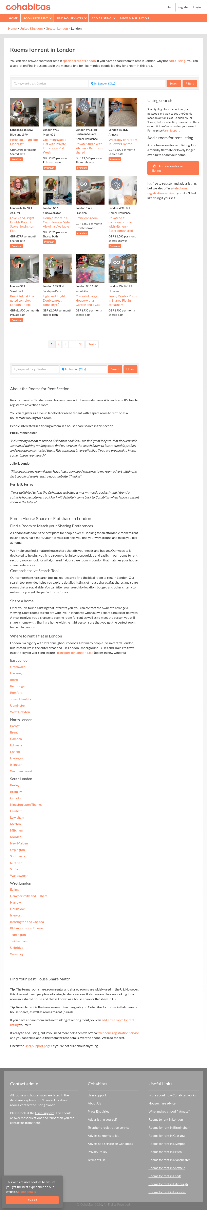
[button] (51, 18)
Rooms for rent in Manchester (169, 1160)
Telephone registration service (108, 1127)
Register (183, 7)
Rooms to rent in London (166, 1119)
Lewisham (17, 817)
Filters (190, 83)
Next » (92, 344)
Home (13, 18)
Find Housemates (70, 18)
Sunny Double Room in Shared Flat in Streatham (123, 300)
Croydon (16, 798)
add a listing (177, 61)
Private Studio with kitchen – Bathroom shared (89, 148)
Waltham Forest (21, 771)
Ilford (14, 679)
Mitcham (16, 830)
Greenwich (17, 667)
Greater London (57, 28)
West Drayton (20, 712)
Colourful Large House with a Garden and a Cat (88, 300)
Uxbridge (16, 947)
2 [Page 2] (58, 344)
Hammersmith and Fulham (28, 896)
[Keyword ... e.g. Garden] (50, 83)
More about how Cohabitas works (172, 1095)
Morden (15, 837)
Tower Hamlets (20, 699)
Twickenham (18, 941)
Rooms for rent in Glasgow (167, 1135)
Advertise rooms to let (103, 1135)
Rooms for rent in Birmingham (169, 1127)
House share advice (162, 1103)
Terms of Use (97, 1160)
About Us (94, 1103)
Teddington (18, 934)
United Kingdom (31, 28)
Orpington (17, 850)
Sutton (15, 869)
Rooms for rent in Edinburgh (168, 1184)
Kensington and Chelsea (27, 922)
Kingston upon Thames (26, 804)
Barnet (15, 726)
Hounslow (17, 909)
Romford (16, 692)
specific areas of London (79, 61)
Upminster (17, 705)
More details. (27, 1191)
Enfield (15, 751)
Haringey (16, 758)
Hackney (16, 673)
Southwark (17, 856)
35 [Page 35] (80, 344)
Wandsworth (19, 875)
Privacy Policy (97, 1152)
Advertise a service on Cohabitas (110, 1143)
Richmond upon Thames (27, 928)
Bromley (16, 791)
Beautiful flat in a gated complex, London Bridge (22, 300)
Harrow (15, 902)
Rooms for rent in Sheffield (167, 1168)
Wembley (16, 954)
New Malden (19, 843)
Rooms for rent (35, 18)
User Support (171, 130)
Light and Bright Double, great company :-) (54, 300)
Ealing (14, 889)
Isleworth (16, 915)
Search (176, 83)
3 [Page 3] (65, 344)
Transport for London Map (75, 652)
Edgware (16, 745)
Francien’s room (87, 218)
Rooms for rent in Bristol (166, 1152)
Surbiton (16, 862)
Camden (16, 739)
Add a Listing (101, 18)
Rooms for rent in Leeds (165, 1176)
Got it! (32, 1200)
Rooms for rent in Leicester (167, 1192)
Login (197, 7)
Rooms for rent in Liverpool (167, 1143)
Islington (16, 764)
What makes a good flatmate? (169, 1111)
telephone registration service (118, 1033)
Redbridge (17, 686)
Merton (15, 824)
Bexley (14, 785)
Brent (14, 732)
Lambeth (16, 811)
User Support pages (38, 1046)
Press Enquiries (98, 1111)
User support (97, 1095)
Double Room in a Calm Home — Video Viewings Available (57, 222)
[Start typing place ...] (127, 83)
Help (170, 7)
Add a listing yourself (102, 1119)
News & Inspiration (134, 18)
